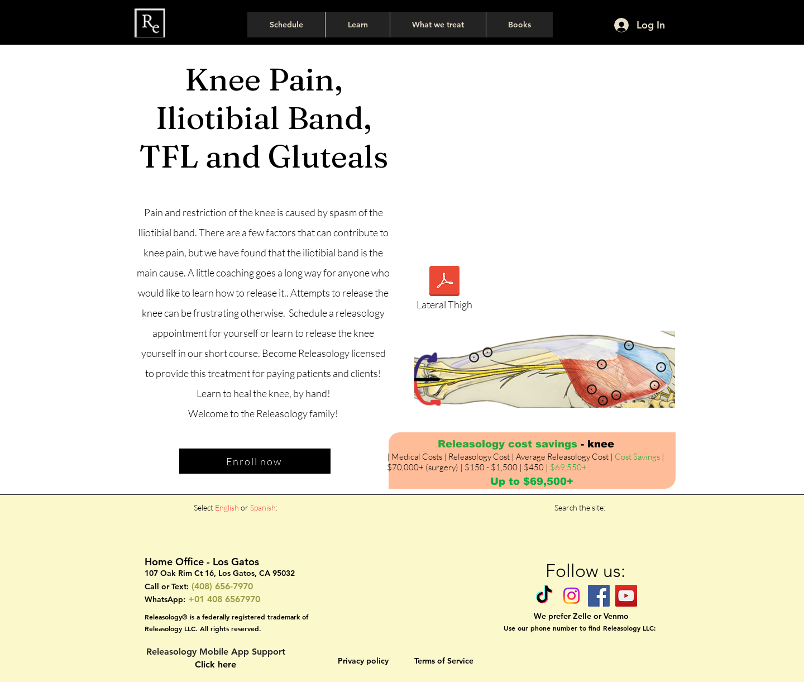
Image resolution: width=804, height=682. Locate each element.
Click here (215, 664)
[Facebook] (599, 596)
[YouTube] (626, 596)
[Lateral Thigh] (444, 291)
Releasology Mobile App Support (215, 651)
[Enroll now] (255, 461)
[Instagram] (571, 596)
